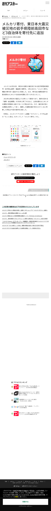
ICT (24, 483)
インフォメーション (33, 483)
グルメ (41, 481)
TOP (8, 10)
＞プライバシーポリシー (25, 506)
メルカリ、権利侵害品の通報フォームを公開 (14, 213)
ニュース (20, 481)
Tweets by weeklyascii (31, 304)
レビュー (25, 10)
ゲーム (35, 481)
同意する (25, 502)
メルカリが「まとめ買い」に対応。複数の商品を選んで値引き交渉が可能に (23, 225)
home (5, 16)
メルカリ (7, 160)
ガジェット (14, 16)
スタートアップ (17, 483)
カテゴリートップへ (38, 190)
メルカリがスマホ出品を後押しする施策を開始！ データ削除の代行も (21, 228)
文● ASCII (5, 39)
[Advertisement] (25, 249)
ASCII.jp (17, 486)
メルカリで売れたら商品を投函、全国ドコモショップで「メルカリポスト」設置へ (25, 210)
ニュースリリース (10, 157)
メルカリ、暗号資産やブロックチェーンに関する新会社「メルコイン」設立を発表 (24, 218)
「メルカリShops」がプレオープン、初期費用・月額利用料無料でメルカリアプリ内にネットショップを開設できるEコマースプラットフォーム (25, 222)
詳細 (16, 497)
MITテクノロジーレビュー (29, 486)
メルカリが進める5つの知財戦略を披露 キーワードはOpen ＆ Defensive (22, 216)
